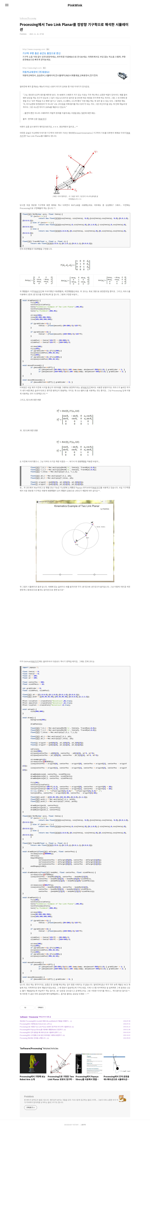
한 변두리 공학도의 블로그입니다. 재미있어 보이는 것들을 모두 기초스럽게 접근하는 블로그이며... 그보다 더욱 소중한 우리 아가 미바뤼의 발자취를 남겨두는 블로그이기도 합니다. (71, 1137)
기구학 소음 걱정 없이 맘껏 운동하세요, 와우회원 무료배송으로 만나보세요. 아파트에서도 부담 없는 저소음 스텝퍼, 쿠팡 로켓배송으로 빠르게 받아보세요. (74, 58)
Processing (33, 1053)
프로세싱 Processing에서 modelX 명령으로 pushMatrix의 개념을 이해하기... (44, 1057)
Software (23, 1053)
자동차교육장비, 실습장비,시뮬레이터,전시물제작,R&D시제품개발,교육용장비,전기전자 (60, 75)
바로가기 (42, 119)
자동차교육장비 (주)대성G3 (35, 71)
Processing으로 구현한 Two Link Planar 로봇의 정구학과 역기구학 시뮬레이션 (45, 1063)
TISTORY (75, 1216)
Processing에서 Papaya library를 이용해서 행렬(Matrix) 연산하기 (41, 1065)
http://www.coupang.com (33, 49)
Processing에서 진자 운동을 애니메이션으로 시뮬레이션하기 (39, 1068)
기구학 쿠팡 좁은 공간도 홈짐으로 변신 (41, 53)
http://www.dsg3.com (32, 68)
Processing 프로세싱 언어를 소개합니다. (33, 1074)
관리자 (83, 1216)
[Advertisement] (75, 1017)
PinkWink (75, 5)
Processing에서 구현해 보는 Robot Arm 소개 (34, 1060)
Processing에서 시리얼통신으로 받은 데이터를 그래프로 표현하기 (41, 1071)
